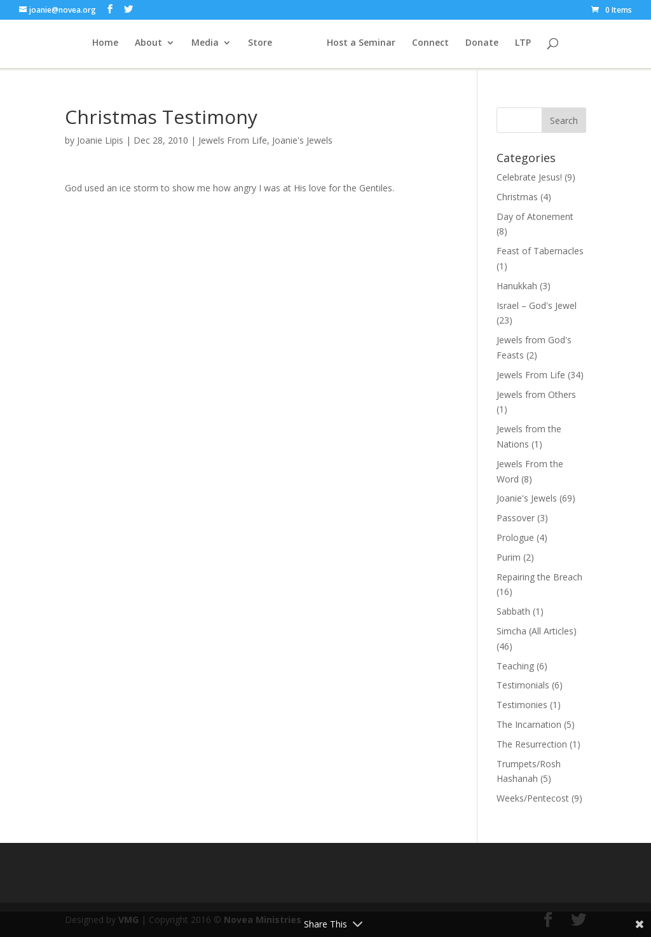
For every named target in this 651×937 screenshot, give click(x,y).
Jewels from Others (536, 394)
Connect (466, 45)
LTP (559, 45)
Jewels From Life (232, 140)
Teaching (515, 666)
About (112, 45)
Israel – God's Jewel (537, 305)
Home (69, 45)
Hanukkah (517, 286)
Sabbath (513, 611)
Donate (518, 45)
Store (224, 45)
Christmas (517, 197)
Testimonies (522, 705)
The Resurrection (532, 744)
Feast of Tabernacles (540, 251)
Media (168, 45)
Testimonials (523, 685)
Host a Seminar (397, 45)
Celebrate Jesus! (529, 177)
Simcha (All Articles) (537, 631)
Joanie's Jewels (302, 140)
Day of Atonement (535, 216)
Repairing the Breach (539, 577)
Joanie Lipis (100, 140)
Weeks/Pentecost (533, 798)
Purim (509, 557)
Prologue (515, 537)
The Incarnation (529, 724)
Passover (516, 518)
